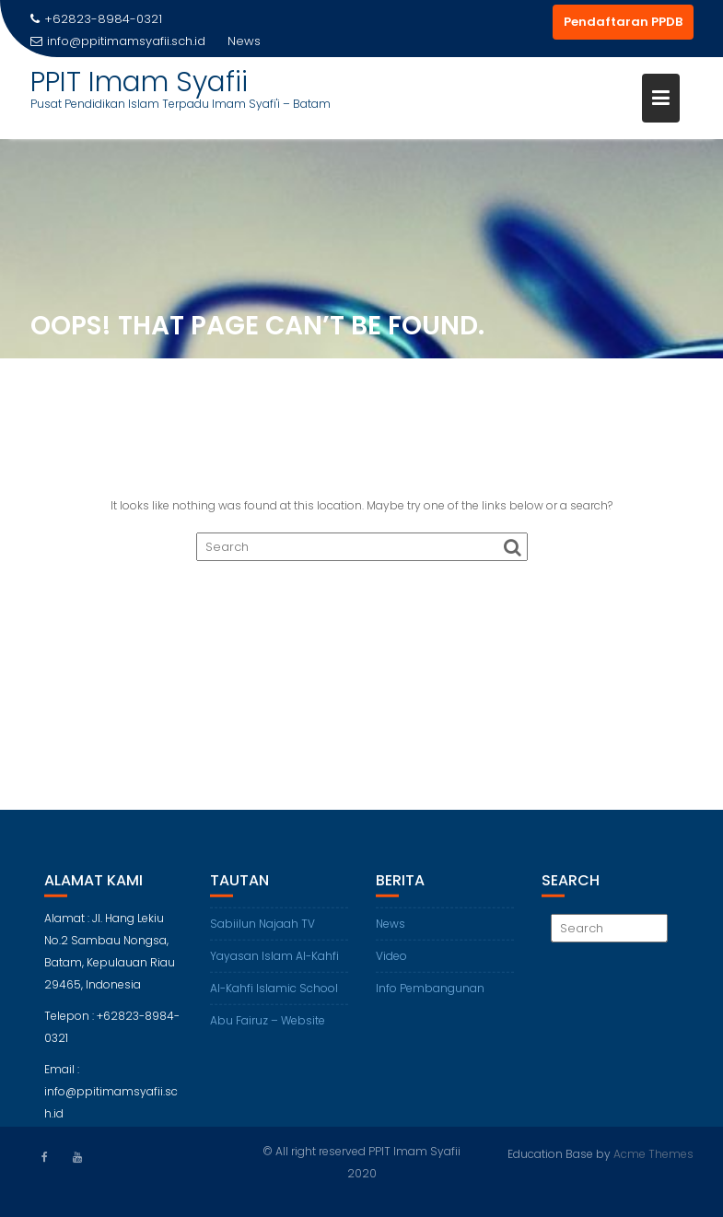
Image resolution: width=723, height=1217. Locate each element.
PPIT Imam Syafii (139, 82)
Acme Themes (653, 1153)
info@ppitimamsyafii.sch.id (117, 41)
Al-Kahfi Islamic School (274, 994)
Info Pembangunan (430, 994)
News (390, 930)
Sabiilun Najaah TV (262, 930)
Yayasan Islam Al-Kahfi (274, 962)
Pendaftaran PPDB (623, 21)
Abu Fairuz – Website (267, 1027)
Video (391, 962)
